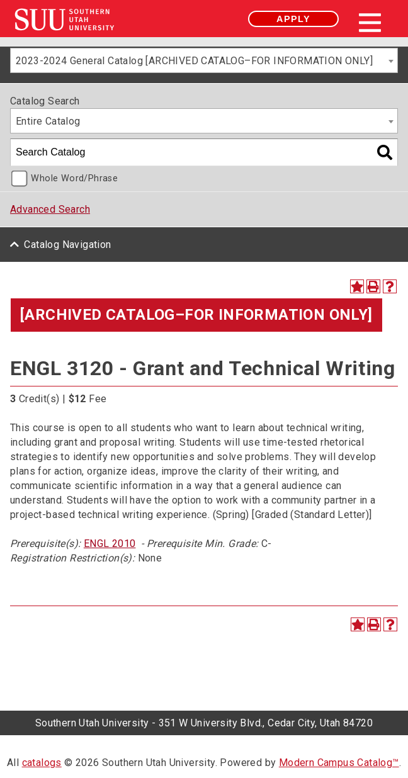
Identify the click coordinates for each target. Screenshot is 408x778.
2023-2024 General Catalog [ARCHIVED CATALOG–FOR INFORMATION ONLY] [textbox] (194, 61)
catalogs (42, 763)
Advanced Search (50, 209)
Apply (293, 19)
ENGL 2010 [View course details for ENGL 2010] (110, 544)
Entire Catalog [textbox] (48, 121)
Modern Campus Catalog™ (339, 763)
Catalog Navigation (67, 245)
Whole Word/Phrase (74, 178)
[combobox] (204, 60)
